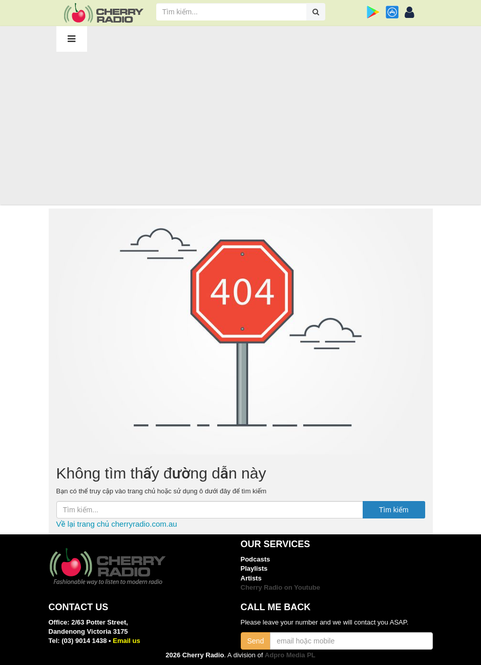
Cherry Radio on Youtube (281, 587)
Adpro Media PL (290, 655)
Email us (126, 641)
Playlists (254, 568)
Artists (251, 578)
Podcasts (255, 559)
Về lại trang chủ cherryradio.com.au (116, 523)
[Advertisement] (240, 127)
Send (255, 641)
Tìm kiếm (394, 510)
